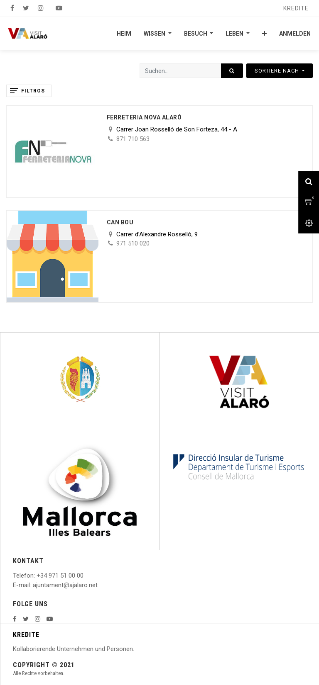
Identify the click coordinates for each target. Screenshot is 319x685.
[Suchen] (232, 70)
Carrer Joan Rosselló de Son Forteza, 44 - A (176, 129)
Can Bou (120, 222)
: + (37, 575)
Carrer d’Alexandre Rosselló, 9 (157, 234)
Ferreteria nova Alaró (144, 117)
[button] (264, 33)
